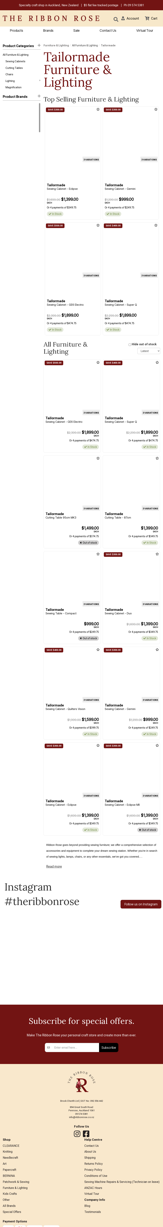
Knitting (7, 1152)
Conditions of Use (95, 1176)
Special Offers (12, 1212)
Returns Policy (93, 1164)
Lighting (23, 80)
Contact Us (108, 30)
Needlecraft (10, 1158)
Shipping (90, 1158)
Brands (48, 30)
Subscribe (108, 1048)
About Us (90, 1152)
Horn (5, 113)
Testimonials (92, 1212)
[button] (130, 18)
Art (4, 1164)
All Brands (9, 1206)
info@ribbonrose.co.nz (81, 1117)
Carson (7, 139)
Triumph (7, 126)
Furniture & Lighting (56, 45)
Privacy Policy (93, 1170)
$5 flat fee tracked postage (101, 5)
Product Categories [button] (22, 46)
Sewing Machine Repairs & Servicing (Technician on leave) (122, 1182)
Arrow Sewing (11, 132)
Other (6, 1200)
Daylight (7, 106)
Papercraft (9, 1170)
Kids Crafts (10, 1194)
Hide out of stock (144, 344)
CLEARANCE (11, 1146)
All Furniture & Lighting (15, 54)
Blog (87, 1206)
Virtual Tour (144, 30)
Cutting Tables (14, 67)
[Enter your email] (75, 1047)
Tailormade (10, 119)
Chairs (9, 74)
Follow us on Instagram (140, 904)
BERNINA (9, 1176)
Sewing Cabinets (15, 61)
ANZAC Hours (93, 1188)
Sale (76, 30)
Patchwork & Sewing (16, 1182)
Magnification (14, 87)
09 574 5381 (136, 5)
